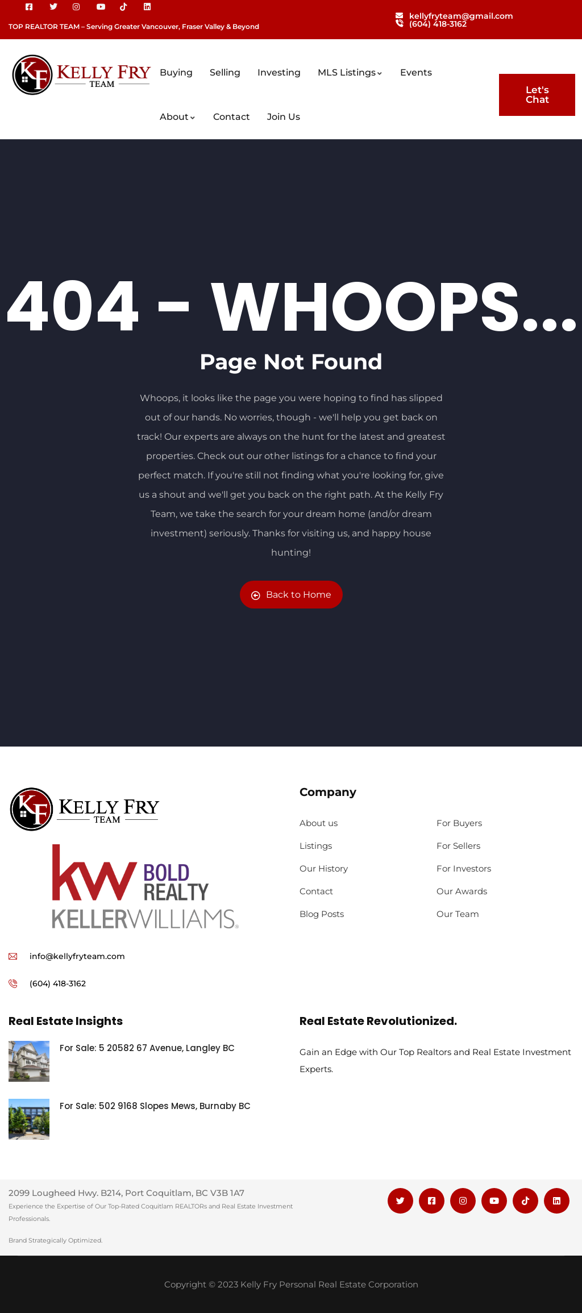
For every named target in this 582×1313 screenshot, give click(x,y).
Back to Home (291, 594)
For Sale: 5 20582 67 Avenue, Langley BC (147, 1048)
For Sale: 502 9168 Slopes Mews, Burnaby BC (156, 1106)
